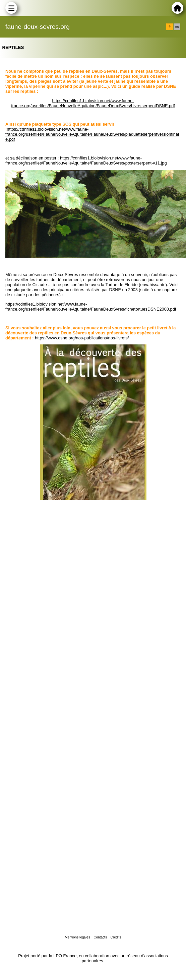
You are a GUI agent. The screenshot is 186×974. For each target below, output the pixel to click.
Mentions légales (77, 937)
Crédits (116, 937)
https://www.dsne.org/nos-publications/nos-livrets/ (82, 337)
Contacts (100, 937)
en (177, 26)
